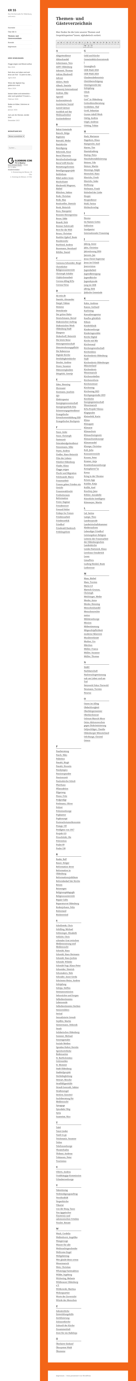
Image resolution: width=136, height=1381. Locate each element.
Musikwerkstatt (91, 637)
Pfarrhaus (61, 784)
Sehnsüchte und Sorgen (67, 995)
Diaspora (60, 332)
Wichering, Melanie (65, 1278)
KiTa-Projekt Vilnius (93, 409)
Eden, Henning (63, 384)
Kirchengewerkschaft (94, 348)
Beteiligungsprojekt (65, 170)
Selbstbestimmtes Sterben (68, 1006)
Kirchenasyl (89, 344)
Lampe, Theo (90, 516)
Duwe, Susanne (63, 366)
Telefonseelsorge (64, 1146)
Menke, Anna (90, 600)
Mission (88, 622)
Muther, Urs (89, 641)
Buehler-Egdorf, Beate (66, 237)
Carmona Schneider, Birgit (68, 263)
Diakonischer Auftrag (66, 321)
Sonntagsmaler (63, 1039)
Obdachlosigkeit (91, 707)
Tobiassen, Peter (64, 1157)
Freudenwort (62, 505)
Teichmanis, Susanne (66, 1138)
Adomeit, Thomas (64, 70)
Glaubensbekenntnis (94, 77)
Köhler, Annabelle (92, 494)
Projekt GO (61, 833)
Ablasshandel (62, 59)
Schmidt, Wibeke (64, 961)
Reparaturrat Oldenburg (67, 903)
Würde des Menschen (66, 1300)
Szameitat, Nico (63, 1116)
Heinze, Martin (91, 166)
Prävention (61, 840)
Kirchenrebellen (92, 376)
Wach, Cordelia (63, 1233)
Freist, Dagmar (63, 502)
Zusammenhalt (63, 1329)
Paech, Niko (61, 755)
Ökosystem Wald (64, 1347)
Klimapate (89, 423)
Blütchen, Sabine (64, 192)
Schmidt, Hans (63, 950)
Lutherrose (89, 567)
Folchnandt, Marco (65, 476)
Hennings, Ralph (92, 170)
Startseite (11, 28)
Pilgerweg (60, 792)
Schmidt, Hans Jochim (66, 958)
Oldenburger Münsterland (96, 733)
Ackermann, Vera (64, 63)
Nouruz (87, 692)
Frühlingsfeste (63, 531)
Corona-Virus (62, 284)
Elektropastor (62, 399)
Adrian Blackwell (64, 74)
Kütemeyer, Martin (93, 502)
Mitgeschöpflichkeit (93, 630)
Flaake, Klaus (62, 465)
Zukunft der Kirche (65, 1325)
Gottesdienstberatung (94, 103)
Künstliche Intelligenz (94, 498)
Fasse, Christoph (64, 435)
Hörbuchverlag (91, 207)
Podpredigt (61, 799)
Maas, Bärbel (90, 578)
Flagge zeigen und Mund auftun (20, 64)
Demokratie (61, 310)
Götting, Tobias (91, 125)
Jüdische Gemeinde (93, 292)
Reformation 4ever (65, 866)
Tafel (58, 1127)
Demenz (60, 306)
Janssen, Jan (89, 255)
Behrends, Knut (63, 151)
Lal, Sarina (89, 513)
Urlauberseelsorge (65, 1179)
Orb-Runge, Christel (93, 736)
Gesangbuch (90, 66)
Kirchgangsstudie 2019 (94, 395)
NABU (87, 667)
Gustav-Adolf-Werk (93, 114)
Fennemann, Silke (64, 447)
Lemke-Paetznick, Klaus (95, 549)
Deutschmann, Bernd (66, 318)
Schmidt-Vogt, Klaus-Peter (68, 965)
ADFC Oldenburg (64, 66)
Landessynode (90, 520)
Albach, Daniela (63, 85)
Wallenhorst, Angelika (66, 1237)
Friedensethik (62, 520)
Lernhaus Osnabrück (94, 552)
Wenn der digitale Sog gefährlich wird (16, 84)
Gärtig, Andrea (91, 118)
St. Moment (61, 1064)
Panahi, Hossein (63, 766)
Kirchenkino (90, 351)
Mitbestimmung (91, 626)
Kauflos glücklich (92, 318)
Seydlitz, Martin (63, 1021)
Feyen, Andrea (63, 450)
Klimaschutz (90, 431)
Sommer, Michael (64, 1036)
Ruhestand (61, 911)
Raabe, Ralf (61, 859)
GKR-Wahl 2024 (91, 73)
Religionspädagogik (65, 892)
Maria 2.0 (88, 585)
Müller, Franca (91, 648)
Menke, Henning (92, 604)
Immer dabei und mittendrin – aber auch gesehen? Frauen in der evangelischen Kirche (19, 94)
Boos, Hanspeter (64, 211)
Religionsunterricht (65, 896)
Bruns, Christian (64, 233)
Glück (87, 91)
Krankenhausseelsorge (95, 465)
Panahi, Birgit (62, 762)
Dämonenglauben (64, 369)
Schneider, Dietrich (65, 969)
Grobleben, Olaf (91, 106)
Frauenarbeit (62, 480)
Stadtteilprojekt (63, 1072)
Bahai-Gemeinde (64, 129)
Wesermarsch (62, 1263)
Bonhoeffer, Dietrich (66, 203)
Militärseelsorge (91, 619)
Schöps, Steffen (63, 988)
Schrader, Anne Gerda (66, 976)
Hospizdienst (90, 199)
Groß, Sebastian (91, 110)
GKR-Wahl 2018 (91, 70)
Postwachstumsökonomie (68, 822)
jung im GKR (90, 285)
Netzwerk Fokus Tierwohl (96, 685)
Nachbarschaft (91, 670)
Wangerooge (62, 1241)
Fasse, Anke (61, 432)
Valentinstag (62, 1190)
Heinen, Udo (90, 162)
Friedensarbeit (63, 516)
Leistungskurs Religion (95, 535)
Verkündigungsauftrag (67, 1193)
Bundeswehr (62, 241)
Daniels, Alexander (65, 299)
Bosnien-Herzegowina (66, 214)
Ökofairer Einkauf (64, 1343)
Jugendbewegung (92, 273)
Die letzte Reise (63, 340)
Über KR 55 (12, 32)
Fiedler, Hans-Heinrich (67, 454)
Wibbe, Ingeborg (64, 1274)
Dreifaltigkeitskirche (66, 358)
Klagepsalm (89, 412)
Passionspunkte (63, 773)
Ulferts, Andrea (63, 1171)
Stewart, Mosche (64, 1079)
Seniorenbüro (62, 1009)
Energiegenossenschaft (67, 403)
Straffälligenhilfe (64, 1083)
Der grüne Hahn (64, 314)
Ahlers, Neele (62, 81)
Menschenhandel (92, 607)
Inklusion (88, 225)
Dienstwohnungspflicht (67, 347)
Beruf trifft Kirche (64, 163)
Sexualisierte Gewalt (66, 1017)
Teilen (59, 1142)
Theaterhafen (62, 1149)
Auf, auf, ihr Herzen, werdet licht (18, 116)
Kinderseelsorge (91, 329)
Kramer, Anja (90, 461)
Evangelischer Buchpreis (68, 421)
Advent (59, 78)
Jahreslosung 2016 (92, 251)
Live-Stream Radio (15, 165)
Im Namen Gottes (92, 221)
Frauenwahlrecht (64, 491)
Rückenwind (62, 914)
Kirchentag (89, 387)
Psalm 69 (60, 844)
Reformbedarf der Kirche (68, 881)
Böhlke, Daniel (63, 252)
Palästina (60, 758)
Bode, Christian (63, 196)
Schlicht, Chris (63, 936)
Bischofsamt (62, 181)
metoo (87, 615)
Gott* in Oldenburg (93, 99)
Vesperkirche (62, 1201)
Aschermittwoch (64, 100)
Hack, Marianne (91, 136)
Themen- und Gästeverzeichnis (15, 37)
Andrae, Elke (62, 93)
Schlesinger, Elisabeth (66, 933)
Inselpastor (89, 229)
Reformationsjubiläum (67, 877)
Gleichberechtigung (93, 81)
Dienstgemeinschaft (65, 343)
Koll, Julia (88, 450)
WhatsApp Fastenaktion (67, 1270)
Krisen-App (89, 480)
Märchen (88, 645)
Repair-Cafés (62, 899)
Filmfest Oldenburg (65, 462)
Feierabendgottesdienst (67, 443)
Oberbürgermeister (93, 711)
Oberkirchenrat (91, 714)
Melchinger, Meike (93, 596)
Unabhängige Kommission (68, 1175)
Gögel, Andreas (91, 121)
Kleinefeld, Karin (92, 416)
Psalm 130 (60, 848)
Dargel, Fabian (63, 303)
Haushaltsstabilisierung (95, 158)
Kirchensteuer (91, 383)
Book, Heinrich (63, 207)
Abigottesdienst (63, 55)
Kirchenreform (91, 380)
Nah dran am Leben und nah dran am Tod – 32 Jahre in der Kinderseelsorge (19, 73)
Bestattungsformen (65, 166)
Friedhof (60, 524)
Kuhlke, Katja (90, 483)
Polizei (59, 807)
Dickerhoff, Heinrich (66, 336)
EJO (57, 395)
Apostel (59, 96)
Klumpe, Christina (92, 446)
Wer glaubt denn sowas (67, 1259)
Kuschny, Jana (90, 491)
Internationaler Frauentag (96, 233)
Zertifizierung (62, 1318)
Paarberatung (62, 751)
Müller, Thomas (91, 656)
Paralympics (62, 769)
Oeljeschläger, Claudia (94, 729)
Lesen (87, 556)
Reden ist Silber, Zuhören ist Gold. (18, 105)
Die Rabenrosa (63, 351)
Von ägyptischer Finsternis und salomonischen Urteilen (67, 1215)
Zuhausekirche (63, 1321)
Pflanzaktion (62, 788)
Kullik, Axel (89, 487)
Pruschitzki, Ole (63, 837)
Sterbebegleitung (64, 1076)
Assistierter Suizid (64, 104)
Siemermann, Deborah (67, 1024)
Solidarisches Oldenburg (67, 1032)
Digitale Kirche (63, 354)
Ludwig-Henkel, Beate (94, 563)
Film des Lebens (63, 458)
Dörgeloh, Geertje (64, 373)
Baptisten (60, 136)
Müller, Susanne (92, 652)
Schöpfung (61, 984)
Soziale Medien (63, 1043)
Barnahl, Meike (63, 140)
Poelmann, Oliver (64, 803)
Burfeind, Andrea (64, 244)
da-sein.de (61, 295)
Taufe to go (61, 1134)
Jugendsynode (90, 281)
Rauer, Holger (62, 863)
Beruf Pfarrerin (63, 155)
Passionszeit (62, 777)
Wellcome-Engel (63, 1252)
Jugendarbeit (90, 270)
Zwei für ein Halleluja (66, 1332)
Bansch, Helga (62, 133)
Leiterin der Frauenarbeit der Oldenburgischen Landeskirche (96, 541)
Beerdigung (61, 148)
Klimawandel (90, 442)
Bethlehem (61, 174)
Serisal (59, 1013)
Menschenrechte (92, 611)
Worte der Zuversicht (66, 1296)
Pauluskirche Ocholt (65, 781)
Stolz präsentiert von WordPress (78, 1376)
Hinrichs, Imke (91, 181)
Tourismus (61, 1161)
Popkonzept (61, 818)
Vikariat (60, 1205)
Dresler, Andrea (63, 362)
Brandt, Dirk (62, 222)
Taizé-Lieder (62, 1131)
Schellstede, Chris (64, 925)
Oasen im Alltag (91, 703)
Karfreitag (89, 310)
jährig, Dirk (89, 288)
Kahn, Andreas (91, 303)
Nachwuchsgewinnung (95, 674)
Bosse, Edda (61, 218)
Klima (87, 420)
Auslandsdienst (63, 118)
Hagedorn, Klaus (92, 140)
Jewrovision (89, 266)
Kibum (87, 322)
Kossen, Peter (90, 457)
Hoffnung (88, 184)
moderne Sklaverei (93, 634)
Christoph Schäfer (64, 273)
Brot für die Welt (64, 229)
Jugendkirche (90, 277)
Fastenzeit (61, 439)
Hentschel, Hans (91, 173)
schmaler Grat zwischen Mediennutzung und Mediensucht (67, 943)
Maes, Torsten (90, 582)
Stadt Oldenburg (63, 1068)
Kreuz (87, 472)
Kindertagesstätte (92, 333)
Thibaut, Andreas (64, 1153)
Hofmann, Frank (92, 188)
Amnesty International (67, 89)
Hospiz (87, 196)
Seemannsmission (64, 991)
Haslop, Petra (90, 155)
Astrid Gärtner (63, 107)
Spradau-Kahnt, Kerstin (67, 1047)
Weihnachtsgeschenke (66, 1248)
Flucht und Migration (66, 473)
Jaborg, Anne (90, 243)
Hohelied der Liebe (93, 192)
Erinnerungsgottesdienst (68, 410)
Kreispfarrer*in (91, 468)
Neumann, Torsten (93, 689)
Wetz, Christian (63, 1267)
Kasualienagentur (92, 314)
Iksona (87, 218)
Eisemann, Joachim (65, 391)
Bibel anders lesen (65, 178)
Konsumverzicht (92, 453)
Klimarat (88, 427)
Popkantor (61, 814)
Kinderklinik (90, 325)
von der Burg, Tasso (65, 1208)
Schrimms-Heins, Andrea (68, 980)
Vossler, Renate (63, 1222)
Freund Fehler (63, 509)
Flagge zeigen (62, 469)
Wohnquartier (63, 1292)
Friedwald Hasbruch (66, 528)
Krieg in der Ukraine (94, 476)
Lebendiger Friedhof (94, 531)
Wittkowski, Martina (66, 1289)
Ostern (87, 740)
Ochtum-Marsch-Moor (94, 718)
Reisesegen (61, 888)
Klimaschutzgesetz (93, 435)
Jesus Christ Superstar (94, 258)
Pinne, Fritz (61, 796)
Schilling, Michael (64, 929)
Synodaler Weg (63, 1109)
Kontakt (11, 42)
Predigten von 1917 (65, 829)
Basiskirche (61, 144)
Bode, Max (61, 199)
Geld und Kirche (92, 55)
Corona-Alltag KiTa (65, 281)
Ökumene (60, 1351)
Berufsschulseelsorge (66, 159)
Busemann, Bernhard (66, 248)
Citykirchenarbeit (64, 277)
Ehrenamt (60, 388)
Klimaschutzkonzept (94, 438)
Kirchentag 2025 (91, 391)
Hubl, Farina (90, 203)
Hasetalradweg (91, 151)
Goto (86, 95)
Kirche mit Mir (91, 340)
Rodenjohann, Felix (65, 907)
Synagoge (60, 1105)
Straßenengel (62, 1091)
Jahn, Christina (91, 247)
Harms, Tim (89, 147)
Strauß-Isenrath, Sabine (67, 1087)
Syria (58, 1112)
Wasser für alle (63, 1244)
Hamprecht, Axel (92, 143)
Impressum (12, 47)
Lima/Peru (89, 560)
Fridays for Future (65, 513)
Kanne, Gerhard (91, 307)
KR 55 (12, 10)
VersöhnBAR (62, 1197)
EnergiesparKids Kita (66, 406)
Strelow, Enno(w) (64, 1094)
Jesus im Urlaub (91, 262)
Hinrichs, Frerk (91, 177)
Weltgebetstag (62, 1255)
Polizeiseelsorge (63, 811)
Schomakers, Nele (64, 973)
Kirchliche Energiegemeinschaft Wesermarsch (94, 401)
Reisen (59, 884)
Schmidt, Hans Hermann (67, 954)
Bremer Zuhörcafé (65, 226)
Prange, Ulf (61, 826)
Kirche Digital (90, 336)
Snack (59, 1028)
